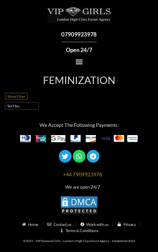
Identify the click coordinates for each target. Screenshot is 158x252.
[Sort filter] (22, 106)
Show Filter (16, 96)
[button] (79, 61)
